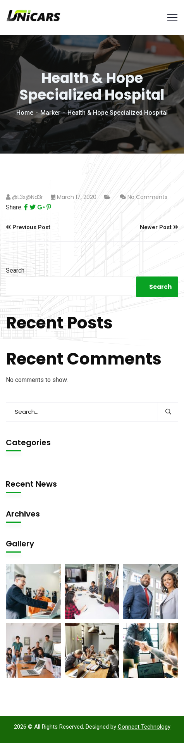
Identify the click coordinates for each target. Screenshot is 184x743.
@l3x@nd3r (27, 197)
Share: (14, 207)
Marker (50, 112)
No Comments (147, 197)
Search (15, 270)
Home (24, 112)
